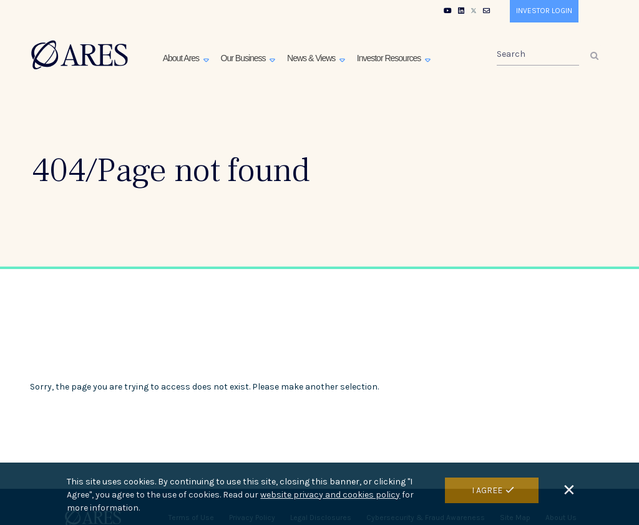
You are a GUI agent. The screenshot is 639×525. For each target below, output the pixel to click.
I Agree (487, 493)
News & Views (312, 58)
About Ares (182, 58)
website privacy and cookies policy (330, 498)
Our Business (244, 58)
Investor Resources (390, 58)
